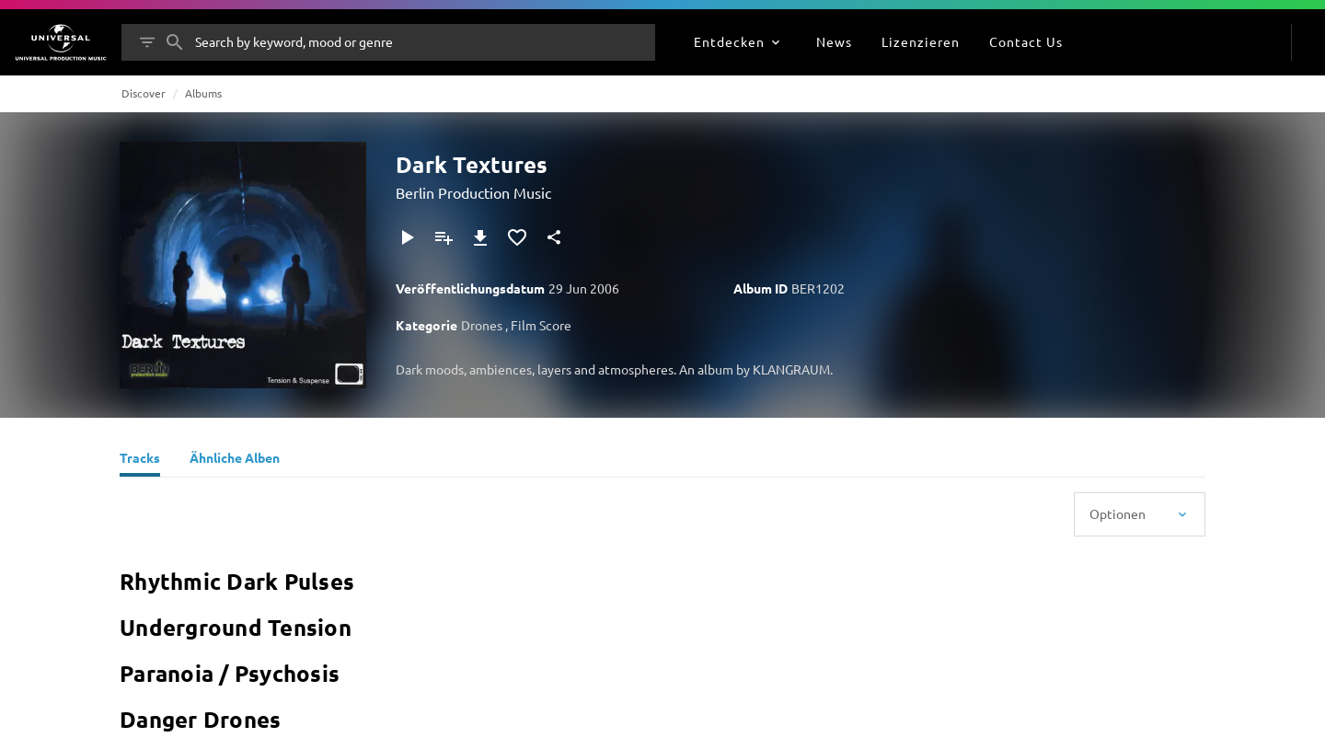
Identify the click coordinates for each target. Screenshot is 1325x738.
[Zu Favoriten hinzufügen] (517, 237)
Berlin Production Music (473, 192)
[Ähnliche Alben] (235, 460)
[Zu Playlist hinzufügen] (443, 237)
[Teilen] (554, 237)
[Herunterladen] (480, 237)
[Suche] (175, 42)
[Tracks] (140, 460)
